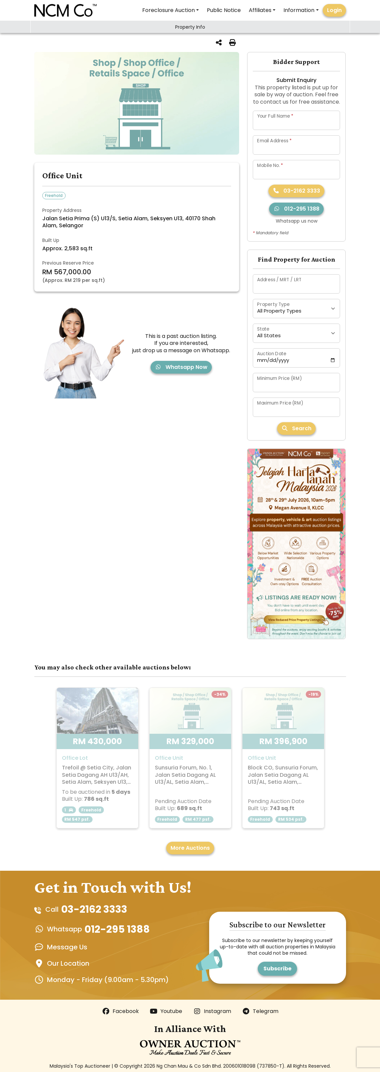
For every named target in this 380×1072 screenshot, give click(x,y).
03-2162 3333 (296, 191)
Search (296, 428)
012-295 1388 (296, 209)
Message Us (67, 947)
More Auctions (190, 848)
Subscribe (277, 968)
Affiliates (260, 10)
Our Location (68, 963)
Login (334, 10)
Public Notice (224, 10)
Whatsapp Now (181, 367)
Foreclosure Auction (168, 10)
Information (298, 10)
